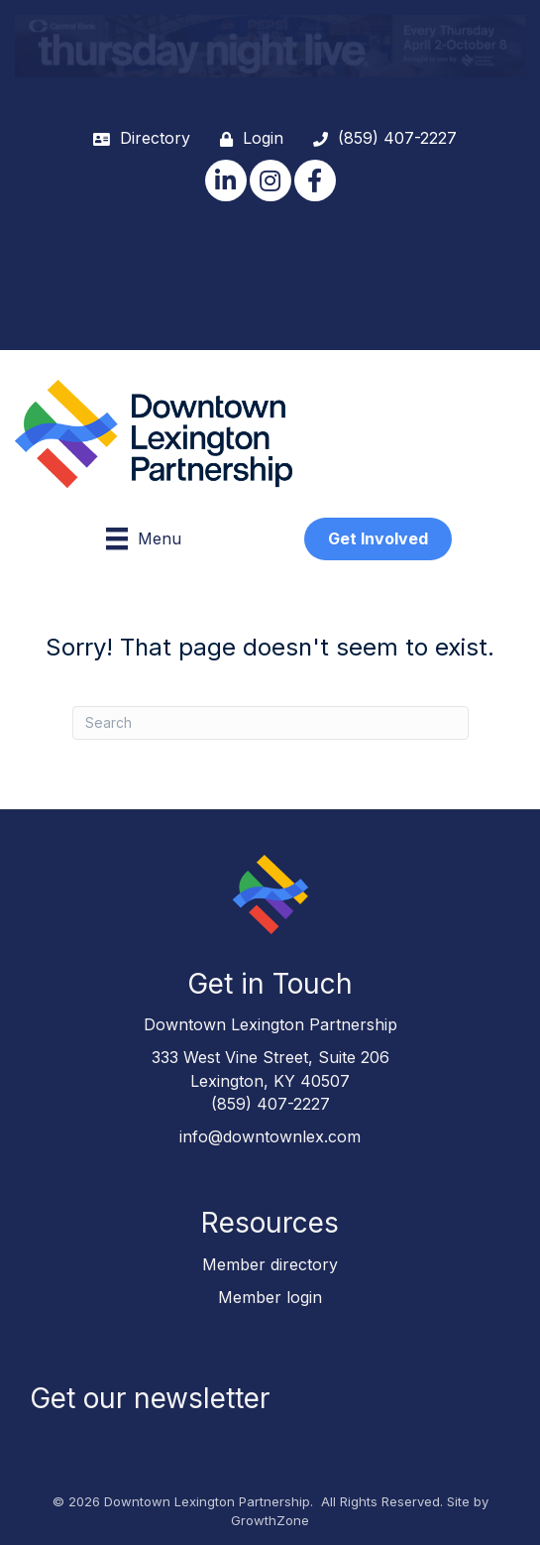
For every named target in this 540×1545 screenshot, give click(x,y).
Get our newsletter (150, 1398)
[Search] (270, 723)
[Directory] (136, 138)
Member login (270, 1297)
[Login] (246, 138)
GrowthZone (270, 1520)
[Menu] (143, 538)
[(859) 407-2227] (380, 138)
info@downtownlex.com (270, 1136)
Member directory (270, 1264)
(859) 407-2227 (270, 1104)
